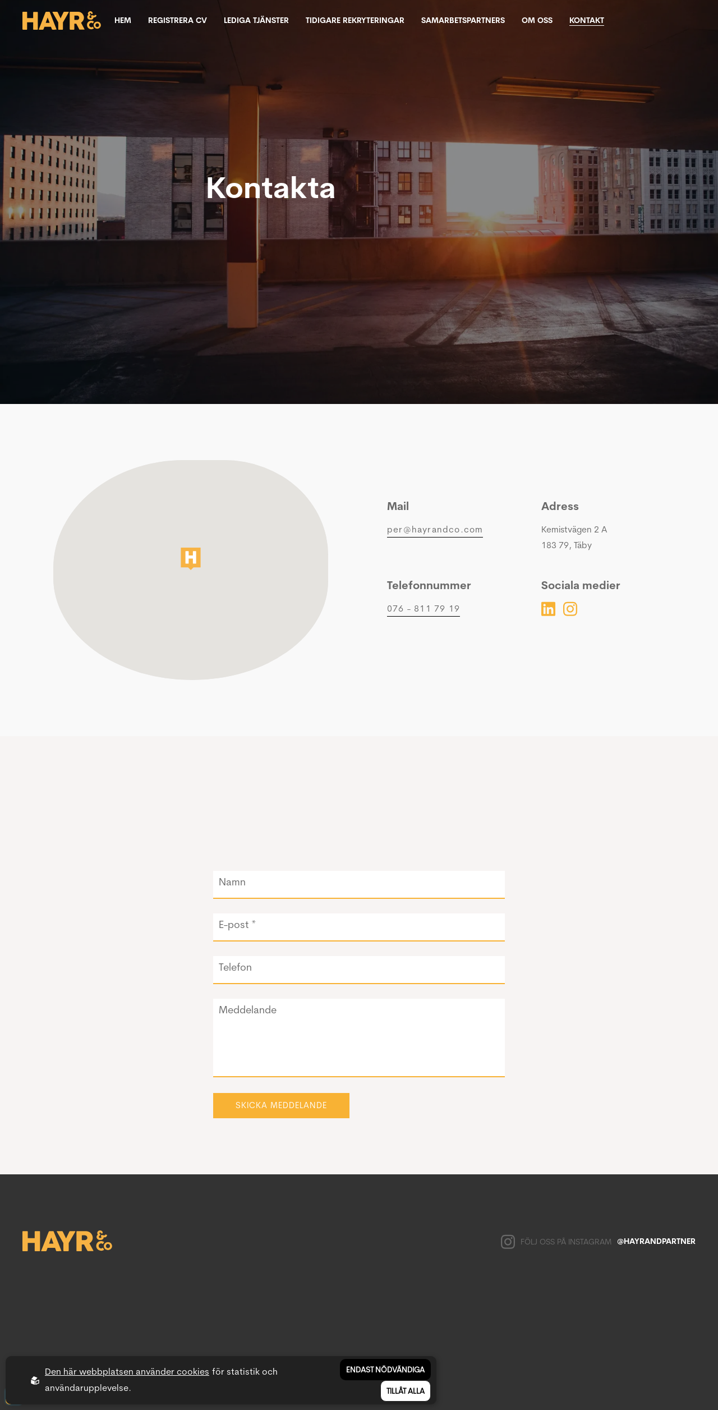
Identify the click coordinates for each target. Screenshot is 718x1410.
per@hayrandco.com (435, 529)
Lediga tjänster (256, 20)
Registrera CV (177, 20)
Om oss (537, 20)
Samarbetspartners (463, 20)
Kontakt (586, 20)
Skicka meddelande (281, 1105)
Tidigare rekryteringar (355, 20)
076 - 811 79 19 (423, 608)
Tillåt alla (405, 1390)
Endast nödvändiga (385, 1369)
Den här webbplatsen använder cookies (127, 1371)
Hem (122, 20)
